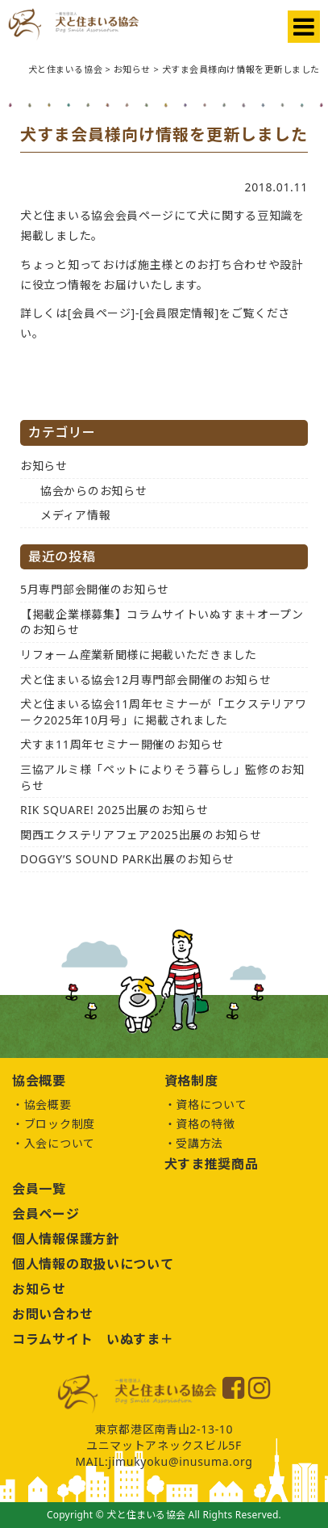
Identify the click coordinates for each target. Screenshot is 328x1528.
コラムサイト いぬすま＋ (92, 1339)
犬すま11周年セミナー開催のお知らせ (122, 744)
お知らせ (44, 465)
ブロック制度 (59, 1123)
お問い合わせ (52, 1314)
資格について (211, 1104)
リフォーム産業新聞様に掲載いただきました (138, 654)
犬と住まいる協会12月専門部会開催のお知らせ (145, 679)
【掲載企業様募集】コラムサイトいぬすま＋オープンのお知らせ (162, 622)
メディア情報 (75, 515)
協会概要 (48, 1104)
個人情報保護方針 (66, 1239)
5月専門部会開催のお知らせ (94, 589)
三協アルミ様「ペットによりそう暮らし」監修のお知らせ (162, 777)
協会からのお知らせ (93, 490)
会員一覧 (39, 1189)
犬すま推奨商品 (211, 1164)
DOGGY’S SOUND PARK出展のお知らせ (127, 859)
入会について (59, 1143)
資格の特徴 (205, 1123)
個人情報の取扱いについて (92, 1264)
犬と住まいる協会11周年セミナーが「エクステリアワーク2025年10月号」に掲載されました (163, 712)
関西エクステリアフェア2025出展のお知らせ (140, 834)
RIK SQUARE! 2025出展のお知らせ (114, 809)
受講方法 (199, 1143)
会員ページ (46, 1214)
